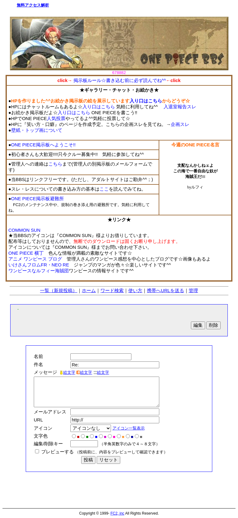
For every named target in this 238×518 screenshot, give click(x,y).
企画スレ (180, 124)
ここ (104, 189)
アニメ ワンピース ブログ (35, 259)
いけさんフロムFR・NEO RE (38, 264)
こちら (55, 164)
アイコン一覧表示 (130, 428)
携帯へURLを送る (165, 290)
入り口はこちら (146, 100)
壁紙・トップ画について (36, 130)
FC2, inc (117, 513)
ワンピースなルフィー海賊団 (38, 270)
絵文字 (67, 372)
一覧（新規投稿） (58, 290)
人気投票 (56, 118)
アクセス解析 (37, 5)
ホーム (89, 290)
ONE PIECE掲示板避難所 (37, 198)
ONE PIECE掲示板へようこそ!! (43, 144)
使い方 (135, 290)
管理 (193, 290)
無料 (21, 5)
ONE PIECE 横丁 (26, 253)
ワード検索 (112, 290)
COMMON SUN (24, 230)
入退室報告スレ (180, 106)
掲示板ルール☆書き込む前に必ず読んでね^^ (119, 80)
